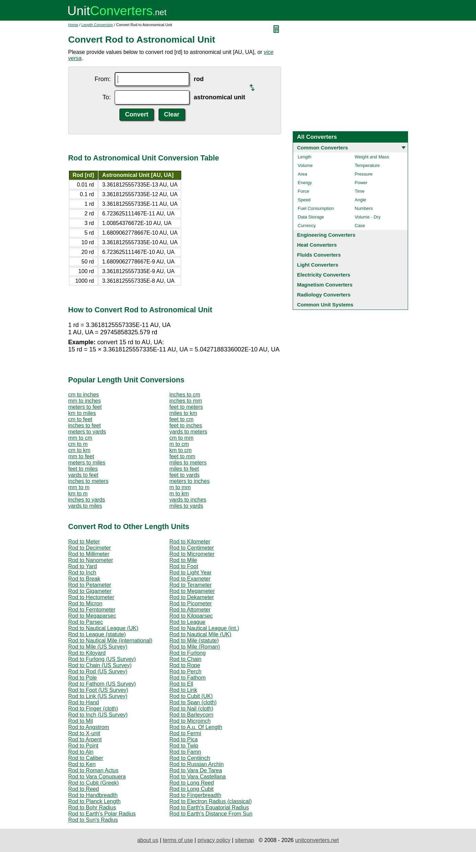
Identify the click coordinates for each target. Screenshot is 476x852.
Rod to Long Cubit (192, 789)
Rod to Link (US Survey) (98, 696)
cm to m (78, 444)
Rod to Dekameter (192, 597)
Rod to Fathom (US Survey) (102, 684)
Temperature (367, 165)
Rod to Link (183, 690)
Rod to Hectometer (91, 597)
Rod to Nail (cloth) (191, 708)
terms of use (178, 840)
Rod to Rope (185, 665)
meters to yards (87, 432)
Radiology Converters (324, 295)
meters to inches (190, 481)
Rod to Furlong (188, 653)
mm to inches (84, 401)
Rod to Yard (82, 566)
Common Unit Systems (325, 304)
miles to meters (188, 463)
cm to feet (80, 419)
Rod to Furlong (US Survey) (102, 659)
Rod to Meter (84, 542)
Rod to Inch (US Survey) (98, 715)
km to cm (181, 450)
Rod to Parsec (85, 622)
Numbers (364, 208)
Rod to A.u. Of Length (196, 727)
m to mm (180, 487)
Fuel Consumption (316, 208)
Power (361, 182)
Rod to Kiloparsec (191, 616)
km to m (78, 493)
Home (73, 25)
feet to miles (83, 469)
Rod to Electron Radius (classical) (211, 801)
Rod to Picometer (191, 603)
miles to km (183, 413)
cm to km (79, 450)
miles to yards (187, 506)
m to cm (179, 444)
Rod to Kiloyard (87, 653)
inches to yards (86, 500)
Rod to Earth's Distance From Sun (211, 814)
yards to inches (188, 500)
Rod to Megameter (192, 591)
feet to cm (182, 419)
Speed (304, 199)
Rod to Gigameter (90, 591)
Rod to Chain (185, 659)
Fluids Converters (319, 255)
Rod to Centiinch (190, 758)
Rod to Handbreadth (93, 795)
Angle (360, 199)
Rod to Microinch (190, 721)
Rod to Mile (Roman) (195, 647)
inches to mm (186, 401)
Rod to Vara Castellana (198, 777)
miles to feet (184, 469)
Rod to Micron (85, 603)
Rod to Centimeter (192, 548)
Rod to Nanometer (90, 560)
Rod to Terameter (191, 585)
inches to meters (88, 481)
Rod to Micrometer (192, 554)
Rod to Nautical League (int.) (205, 628)
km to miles (82, 413)
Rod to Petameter (89, 585)
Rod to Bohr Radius (92, 807)
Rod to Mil (80, 721)
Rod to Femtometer (92, 610)
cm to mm (182, 438)
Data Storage (311, 217)
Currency (307, 225)
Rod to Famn (185, 752)
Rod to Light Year (191, 572)
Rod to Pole (82, 678)
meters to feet (85, 407)
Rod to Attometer (190, 610)
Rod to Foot (184, 566)
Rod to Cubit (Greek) (93, 783)
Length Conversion (97, 25)
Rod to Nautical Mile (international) (110, 640)
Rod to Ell (181, 684)
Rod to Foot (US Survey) (98, 690)
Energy (305, 182)
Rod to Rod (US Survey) (98, 671)
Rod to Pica (184, 739)
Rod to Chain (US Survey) (100, 665)
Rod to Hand (83, 702)
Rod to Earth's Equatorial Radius (209, 807)
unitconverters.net (317, 840)
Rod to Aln (81, 752)
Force (303, 191)
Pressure (364, 174)
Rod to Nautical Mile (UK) (201, 634)
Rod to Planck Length (94, 801)
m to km (179, 493)
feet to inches (186, 425)
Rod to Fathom (188, 678)
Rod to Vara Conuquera (97, 777)
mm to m (79, 487)
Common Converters (322, 147)
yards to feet (83, 475)
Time (359, 191)
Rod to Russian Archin (197, 764)
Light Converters (317, 265)
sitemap (244, 840)
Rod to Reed (83, 789)
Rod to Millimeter (88, 554)
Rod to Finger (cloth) (93, 708)
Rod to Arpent (85, 739)
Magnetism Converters (325, 285)
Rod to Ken (82, 764)
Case (360, 225)
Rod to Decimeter (89, 548)
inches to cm (185, 394)
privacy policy (213, 840)
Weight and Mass (372, 156)
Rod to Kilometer (190, 542)
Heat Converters (317, 245)
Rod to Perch (185, 671)
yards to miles (85, 506)
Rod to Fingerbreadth (195, 795)
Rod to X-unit (84, 733)
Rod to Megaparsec (92, 616)
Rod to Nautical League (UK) (103, 628)
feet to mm (183, 456)
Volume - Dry (368, 217)
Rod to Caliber (85, 758)
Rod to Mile (183, 560)
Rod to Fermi (185, 733)
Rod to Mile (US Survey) (98, 647)
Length (305, 156)
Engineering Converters (326, 235)
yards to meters (188, 432)
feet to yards (185, 475)
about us (147, 840)
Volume (305, 165)
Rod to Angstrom (88, 727)
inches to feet (84, 425)
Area (302, 174)
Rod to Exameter (190, 579)
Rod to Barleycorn (191, 715)
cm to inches (83, 394)
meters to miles (86, 463)
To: (106, 97)
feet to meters (186, 407)
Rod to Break (84, 579)
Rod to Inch (82, 572)
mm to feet (81, 456)
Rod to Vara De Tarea (196, 770)
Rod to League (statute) (97, 634)
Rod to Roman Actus (93, 770)
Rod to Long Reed (192, 783)
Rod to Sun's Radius (93, 820)
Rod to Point (83, 746)
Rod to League (188, 622)
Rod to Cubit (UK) (191, 696)
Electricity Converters (323, 275)
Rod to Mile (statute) (194, 640)
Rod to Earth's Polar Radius (102, 814)
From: (102, 79)
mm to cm (80, 438)
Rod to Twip (184, 746)
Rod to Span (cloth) (193, 702)
